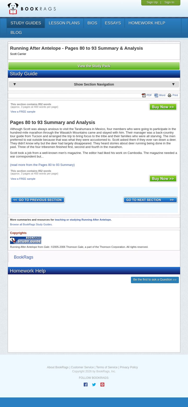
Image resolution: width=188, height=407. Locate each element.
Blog (16, 32)
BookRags (23, 257)
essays (113, 23)
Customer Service (82, 367)
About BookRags (58, 367)
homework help (147, 23)
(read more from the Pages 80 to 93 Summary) (42, 165)
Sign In (169, 2)
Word (159, 95)
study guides (26, 23)
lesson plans (64, 23)
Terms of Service (107, 367)
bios (92, 23)
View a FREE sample (23, 111)
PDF (147, 95)
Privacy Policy (129, 367)
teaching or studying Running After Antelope (83, 219)
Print (173, 95)
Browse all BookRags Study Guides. (31, 224)
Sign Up (152, 2)
